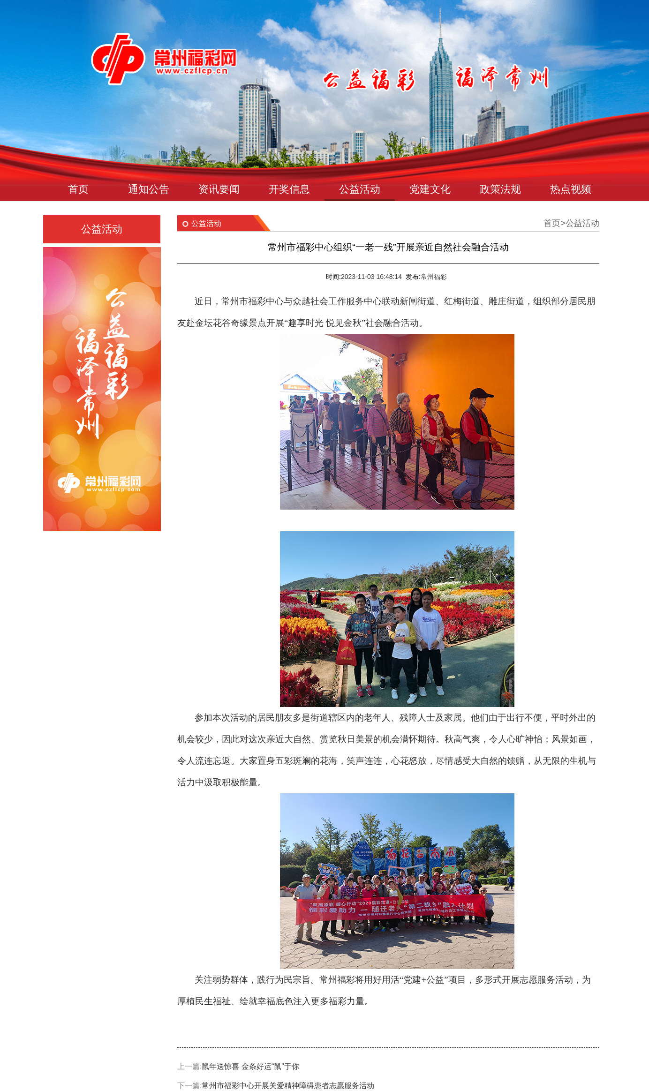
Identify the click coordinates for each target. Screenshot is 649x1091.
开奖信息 (289, 189)
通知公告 (148, 189)
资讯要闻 (219, 189)
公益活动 (359, 189)
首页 (78, 189)
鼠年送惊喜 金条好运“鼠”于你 (250, 1066)
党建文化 (430, 189)
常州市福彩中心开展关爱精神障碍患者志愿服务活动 (288, 1086)
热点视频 (570, 189)
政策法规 (500, 189)
